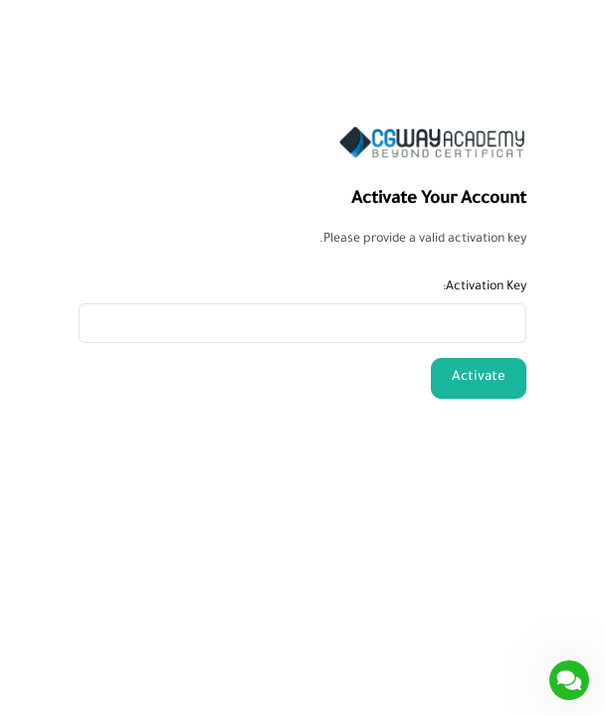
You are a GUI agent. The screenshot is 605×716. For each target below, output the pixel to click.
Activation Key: (484, 287)
